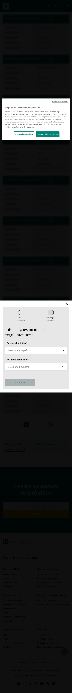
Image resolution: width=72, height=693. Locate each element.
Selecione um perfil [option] (18, 367)
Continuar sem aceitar (60, 102)
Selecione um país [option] (18, 350)
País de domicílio (16, 343)
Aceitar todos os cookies (47, 134)
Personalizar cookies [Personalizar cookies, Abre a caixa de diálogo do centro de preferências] (24, 134)
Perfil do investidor (17, 359)
